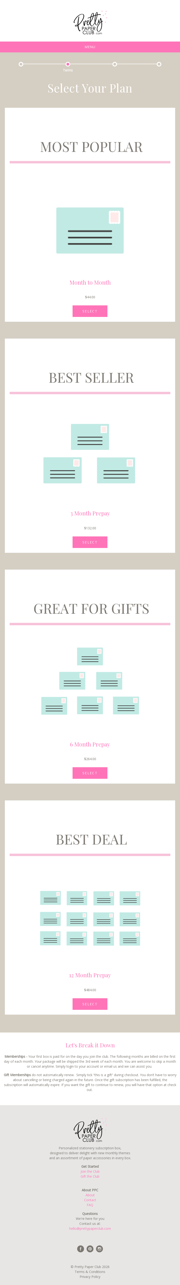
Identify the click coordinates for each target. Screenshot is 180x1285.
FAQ (90, 1205)
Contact (90, 1200)
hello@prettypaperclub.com (90, 1228)
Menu (90, 47)
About (90, 1195)
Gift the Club (90, 1176)
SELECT (90, 311)
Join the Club (90, 1171)
